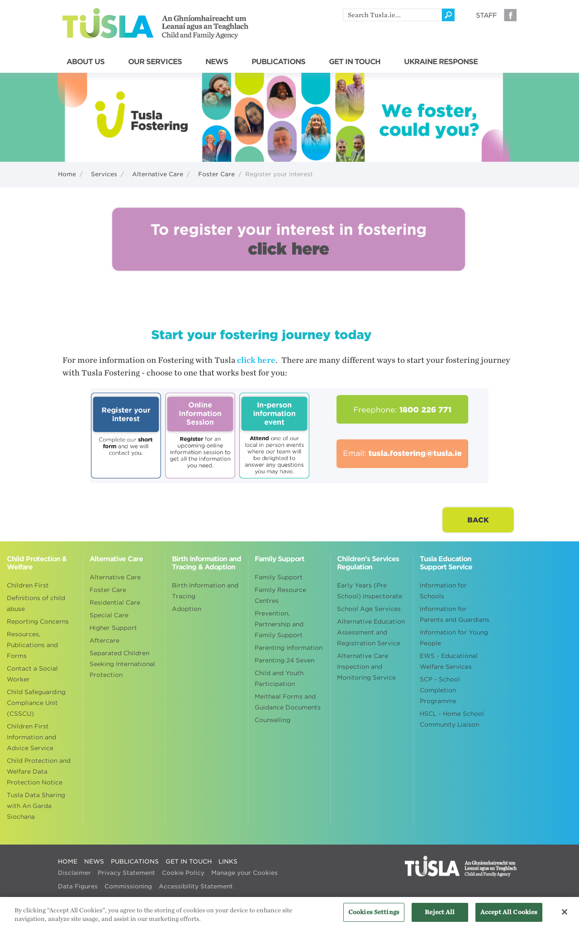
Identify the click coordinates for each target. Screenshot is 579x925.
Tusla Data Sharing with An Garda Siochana (36, 806)
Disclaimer (74, 872)
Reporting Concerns (38, 621)
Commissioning (128, 886)
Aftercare (104, 640)
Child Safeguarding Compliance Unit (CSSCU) (36, 703)
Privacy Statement (126, 872)
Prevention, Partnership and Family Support (279, 624)
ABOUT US (85, 62)
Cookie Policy (183, 872)
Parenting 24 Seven (284, 660)
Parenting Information (289, 647)
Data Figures (78, 886)
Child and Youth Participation (279, 678)
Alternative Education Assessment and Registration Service (371, 632)
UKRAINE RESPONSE (441, 62)
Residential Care (115, 602)
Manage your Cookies (244, 872)
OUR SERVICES (155, 62)
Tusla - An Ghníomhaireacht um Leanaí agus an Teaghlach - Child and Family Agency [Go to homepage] (155, 23)
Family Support (279, 577)
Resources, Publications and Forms (32, 645)
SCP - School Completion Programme (440, 690)
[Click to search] (448, 15)
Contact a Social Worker (32, 674)
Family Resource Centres (280, 595)
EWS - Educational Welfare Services (449, 661)
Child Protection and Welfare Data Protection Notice (39, 771)
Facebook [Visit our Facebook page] (510, 15)
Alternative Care (157, 174)
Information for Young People (454, 638)
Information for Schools (443, 591)
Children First (28, 585)
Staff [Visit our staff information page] (486, 15)
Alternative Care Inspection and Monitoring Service (366, 667)
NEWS (216, 62)
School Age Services (369, 609)
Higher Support (113, 627)
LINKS (227, 861)
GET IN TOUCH (354, 62)
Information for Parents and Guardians (454, 614)
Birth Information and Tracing (205, 591)
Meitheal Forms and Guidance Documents (288, 702)
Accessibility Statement (196, 886)
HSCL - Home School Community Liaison (452, 719)
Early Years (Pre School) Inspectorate (369, 591)
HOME (67, 861)
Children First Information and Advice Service (31, 737)
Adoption (186, 609)
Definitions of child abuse (36, 603)
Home (67, 174)
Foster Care (216, 174)
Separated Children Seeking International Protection (122, 664)
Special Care (109, 615)
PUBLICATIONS (278, 62)
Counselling (272, 720)
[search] (392, 15)
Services (104, 174)
